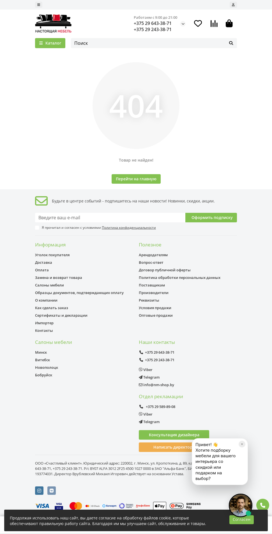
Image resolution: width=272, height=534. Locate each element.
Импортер (44, 322)
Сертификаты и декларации (61, 315)
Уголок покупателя (52, 254)
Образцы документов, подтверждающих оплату (79, 292)
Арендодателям (153, 254)
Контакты (44, 330)
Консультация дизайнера (174, 434)
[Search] (154, 43)
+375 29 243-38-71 (153, 29)
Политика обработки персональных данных (179, 277)
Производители (154, 292)
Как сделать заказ (51, 307)
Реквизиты (149, 300)
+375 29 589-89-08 (157, 406)
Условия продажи (155, 307)
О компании (46, 300)
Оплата (42, 269)
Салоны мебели (49, 285)
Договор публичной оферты (165, 269)
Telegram (149, 377)
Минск (41, 352)
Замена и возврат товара (58, 277)
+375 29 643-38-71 (153, 23)
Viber (146, 369)
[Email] (110, 217)
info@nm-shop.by (156, 384)
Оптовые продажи (156, 315)
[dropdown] (38, 5)
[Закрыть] (242, 458)
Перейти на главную (136, 178)
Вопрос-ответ (151, 262)
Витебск (42, 359)
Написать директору (174, 447)
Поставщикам (152, 285)
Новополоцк (46, 367)
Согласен (241, 519)
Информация (50, 244)
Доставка (43, 262)
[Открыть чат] (240, 505)
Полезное (150, 244)
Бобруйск (43, 374)
